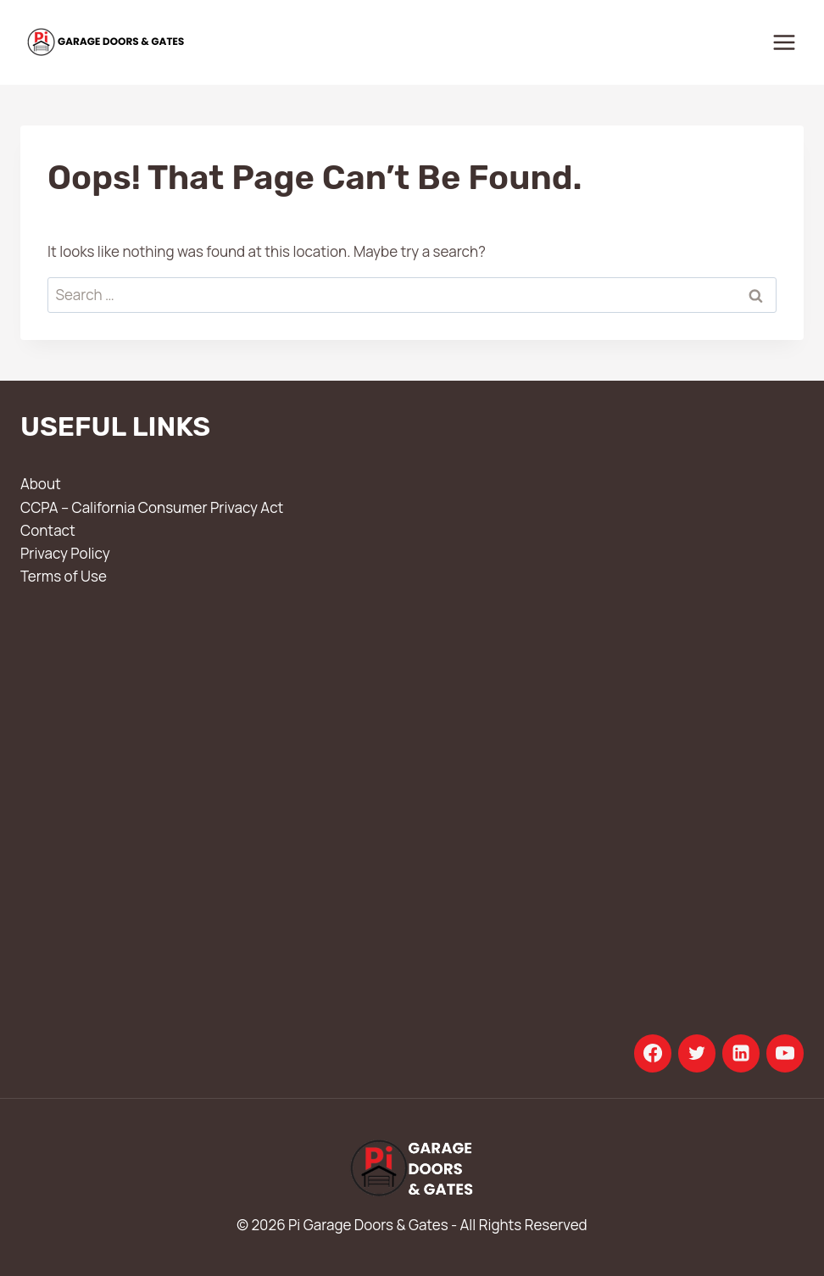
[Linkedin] (741, 1053)
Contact (47, 530)
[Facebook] (652, 1053)
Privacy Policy (65, 553)
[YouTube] (785, 1053)
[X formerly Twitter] (696, 1053)
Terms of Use (63, 576)
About (40, 483)
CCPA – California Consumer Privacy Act (151, 507)
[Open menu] (784, 42)
